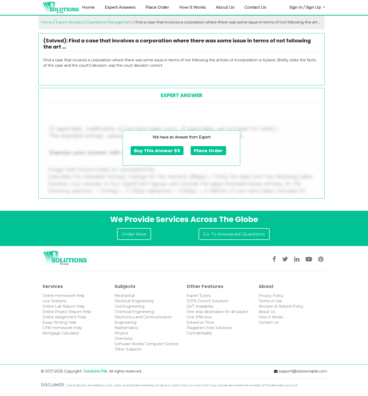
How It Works (192, 7)
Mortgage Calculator (60, 333)
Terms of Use (270, 301)
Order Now (134, 234)
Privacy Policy (271, 295)
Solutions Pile (95, 371)
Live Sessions (54, 301)
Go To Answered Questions (234, 234)
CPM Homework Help (62, 327)
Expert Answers (120, 7)
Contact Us (255, 7)
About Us (225, 7)
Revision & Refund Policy (281, 306)
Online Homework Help (63, 295)
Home (88, 7)
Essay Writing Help (59, 322)
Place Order (157, 7)
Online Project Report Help (66, 311)
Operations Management (109, 22)
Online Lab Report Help (63, 306)
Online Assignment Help (64, 317)
